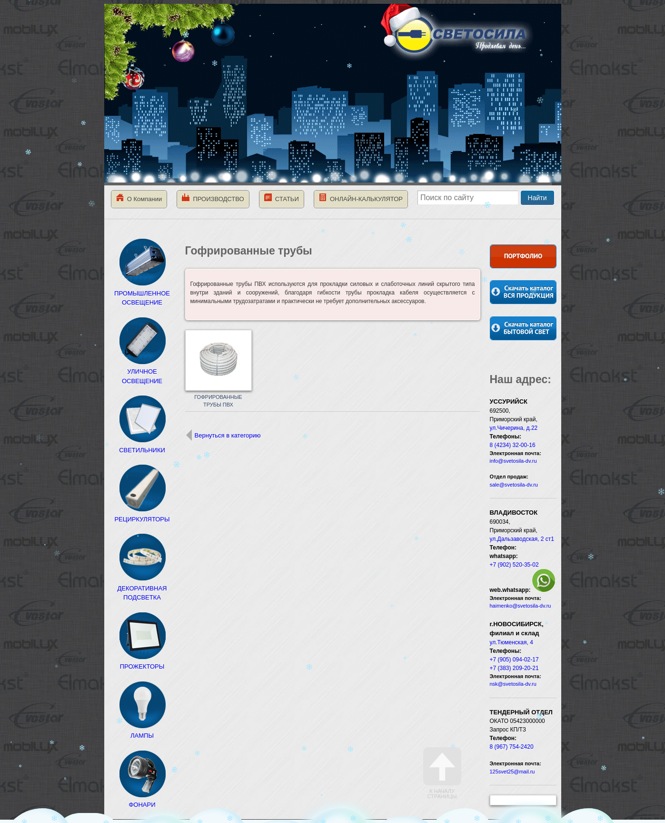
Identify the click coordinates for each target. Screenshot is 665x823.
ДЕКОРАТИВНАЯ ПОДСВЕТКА (142, 588)
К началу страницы (442, 773)
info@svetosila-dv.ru (513, 461)
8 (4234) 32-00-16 (513, 445)
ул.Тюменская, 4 (511, 642)
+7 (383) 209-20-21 (514, 668)
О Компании (139, 198)
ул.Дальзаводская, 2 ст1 (522, 539)
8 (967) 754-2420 (512, 746)
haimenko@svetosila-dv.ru (520, 606)
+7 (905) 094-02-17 (514, 659)
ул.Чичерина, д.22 (514, 428)
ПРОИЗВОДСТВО (213, 198)
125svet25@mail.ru (512, 771)
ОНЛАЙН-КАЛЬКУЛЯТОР (361, 198)
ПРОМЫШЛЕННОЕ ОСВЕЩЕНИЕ (142, 293)
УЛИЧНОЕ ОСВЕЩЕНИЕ (142, 372)
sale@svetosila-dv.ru (514, 485)
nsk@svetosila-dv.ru (513, 684)
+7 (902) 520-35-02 (514, 564)
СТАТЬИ (281, 198)
